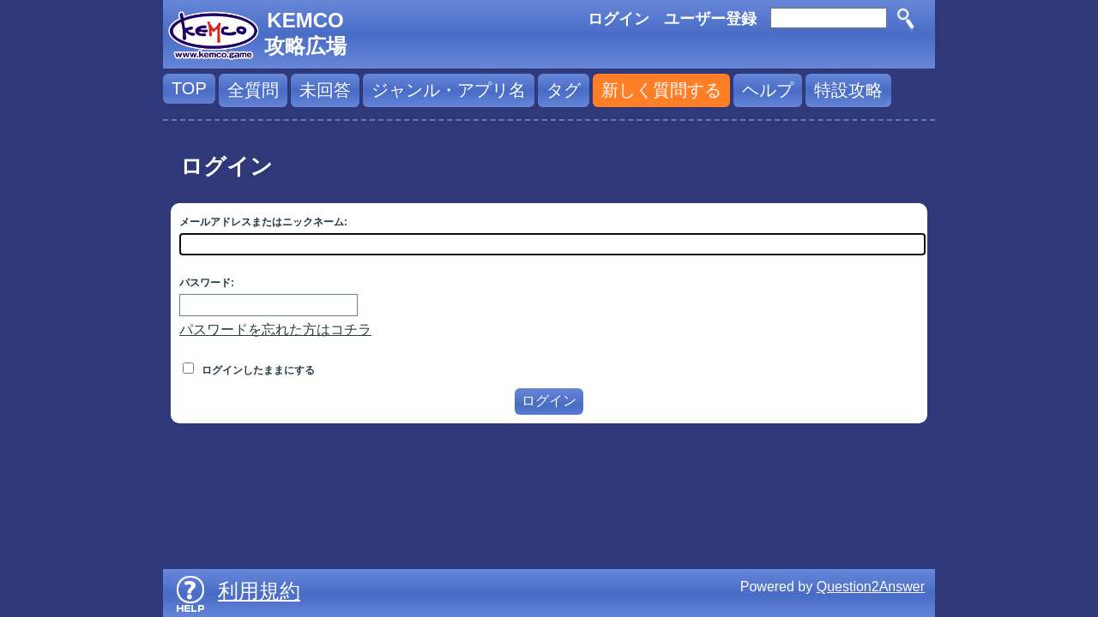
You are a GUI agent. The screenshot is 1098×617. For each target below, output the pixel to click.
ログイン (618, 18)
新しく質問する (661, 90)
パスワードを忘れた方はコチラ (275, 329)
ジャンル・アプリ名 (448, 90)
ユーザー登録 (710, 18)
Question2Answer (871, 586)
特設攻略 (848, 90)
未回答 (325, 90)
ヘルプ (767, 90)
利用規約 (259, 590)
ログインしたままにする (249, 370)
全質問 (253, 90)
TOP (189, 88)
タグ (563, 90)
